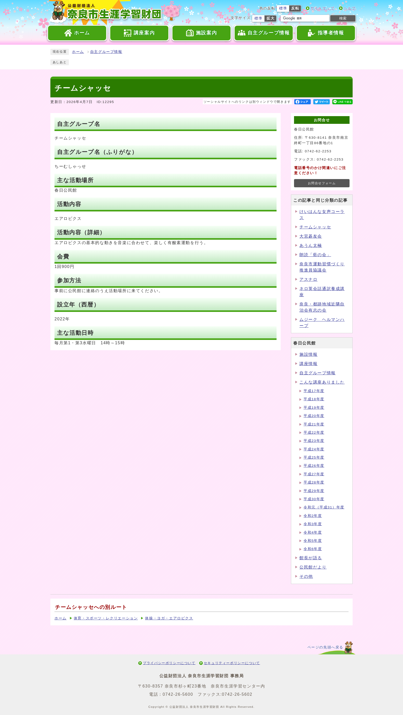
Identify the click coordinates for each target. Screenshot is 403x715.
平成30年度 (314, 499)
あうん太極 (310, 245)
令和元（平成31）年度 (324, 507)
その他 (306, 576)
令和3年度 (313, 524)
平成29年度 (314, 491)
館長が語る (310, 558)
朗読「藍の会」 (315, 255)
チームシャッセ (315, 227)
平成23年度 (314, 441)
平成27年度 (314, 474)
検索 (342, 18)
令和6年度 (313, 549)
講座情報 (308, 363)
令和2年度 (313, 516)
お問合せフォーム (322, 183)
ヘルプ (350, 8)
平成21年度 (314, 424)
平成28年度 (314, 482)
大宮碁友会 (310, 236)
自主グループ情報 (106, 52)
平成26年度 (314, 466)
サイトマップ (322, 8)
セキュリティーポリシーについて (232, 663)
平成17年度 (314, 391)
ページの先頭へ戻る (325, 647)
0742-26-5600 (178, 694)
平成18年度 (314, 399)
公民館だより (313, 567)
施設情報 (308, 354)
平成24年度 (314, 449)
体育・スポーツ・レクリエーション (106, 618)
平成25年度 (314, 457)
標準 (283, 8)
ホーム (78, 52)
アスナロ (308, 279)
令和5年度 (313, 541)
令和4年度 (313, 532)
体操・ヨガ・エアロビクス (169, 618)
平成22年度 (314, 432)
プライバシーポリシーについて (169, 663)
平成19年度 (314, 408)
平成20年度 (314, 416)
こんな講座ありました (322, 382)
